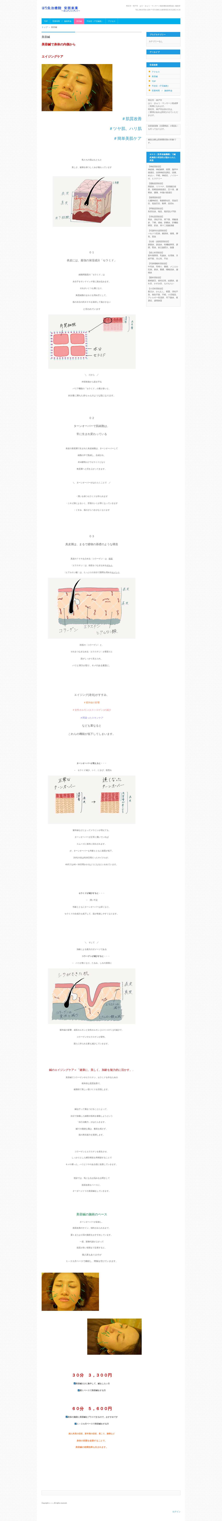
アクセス (111, 21)
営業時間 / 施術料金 (61, 21)
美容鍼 (79, 21)
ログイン (176, 1512)
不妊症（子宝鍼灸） (95, 21)
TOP (46, 21)
